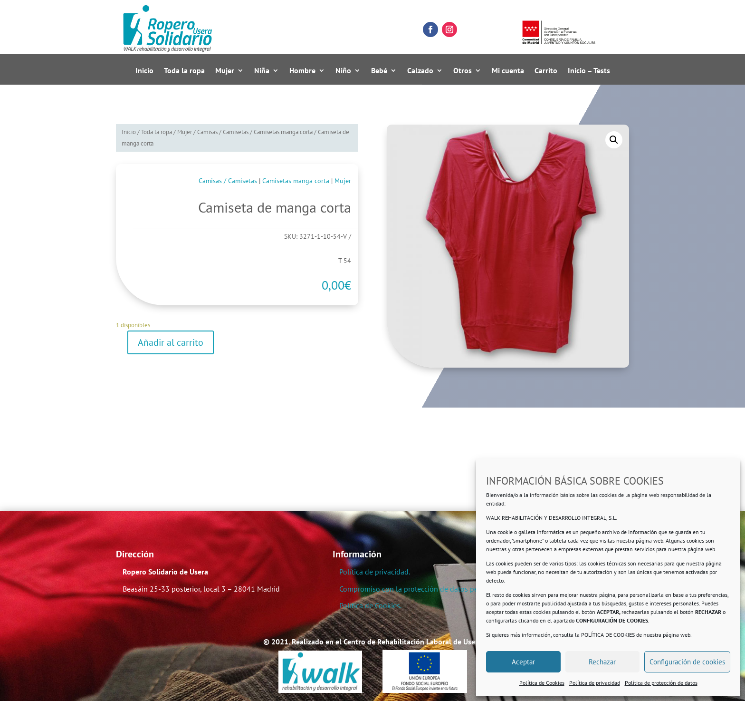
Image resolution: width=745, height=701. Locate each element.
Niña (261, 71)
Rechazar (602, 661)
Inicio (144, 71)
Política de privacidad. (374, 571)
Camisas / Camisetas (222, 132)
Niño (343, 71)
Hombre (302, 71)
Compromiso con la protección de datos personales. (423, 589)
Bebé (379, 71)
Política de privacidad (594, 682)
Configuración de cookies (687, 661)
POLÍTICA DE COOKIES (608, 634)
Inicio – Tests (589, 71)
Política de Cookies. (370, 605)
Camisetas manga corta (283, 132)
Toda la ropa (184, 71)
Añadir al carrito (170, 342)
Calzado (420, 71)
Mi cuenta (508, 71)
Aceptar (523, 661)
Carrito (546, 71)
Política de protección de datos (661, 682)
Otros (462, 71)
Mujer (224, 71)
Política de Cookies (541, 682)
